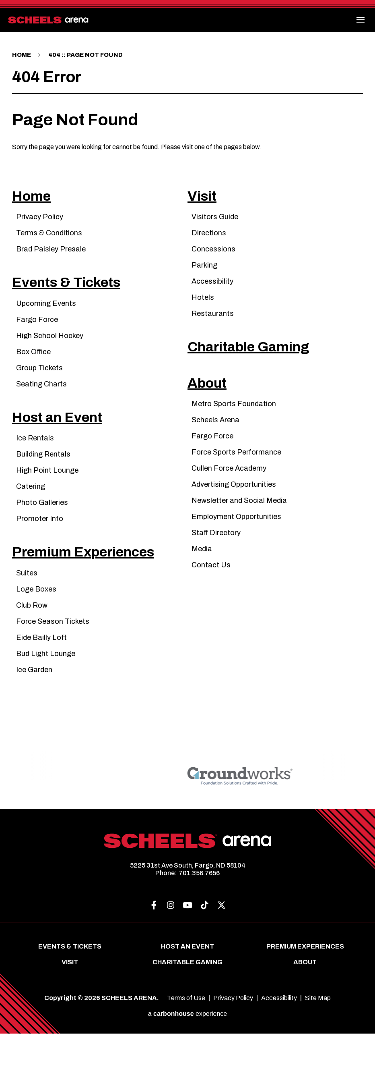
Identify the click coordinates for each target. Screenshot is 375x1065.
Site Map (318, 1029)
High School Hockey (49, 351)
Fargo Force (37, 335)
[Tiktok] (204, 937)
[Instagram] (170, 937)
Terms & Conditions (49, 241)
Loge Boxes (36, 621)
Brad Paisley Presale (51, 257)
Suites (26, 604)
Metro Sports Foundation (234, 428)
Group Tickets (39, 384)
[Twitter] (221, 937)
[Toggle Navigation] (361, 20)
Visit (205, 202)
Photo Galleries (42, 526)
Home (22, 54)
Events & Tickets (78, 296)
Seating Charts (41, 400)
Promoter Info (39, 542)
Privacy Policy (39, 225)
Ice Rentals (35, 462)
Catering (30, 510)
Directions (209, 241)
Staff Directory (216, 556)
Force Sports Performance (236, 476)
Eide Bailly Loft (41, 669)
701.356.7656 (199, 904)
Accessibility (212, 289)
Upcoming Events (46, 319)
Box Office (33, 367)
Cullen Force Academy (229, 492)
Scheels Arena (215, 444)
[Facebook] (153, 937)
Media (202, 573)
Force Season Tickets (52, 653)
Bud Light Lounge (45, 685)
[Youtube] (187, 937)
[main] (187, 387)
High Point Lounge (47, 494)
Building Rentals (43, 478)
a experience (187, 1045)
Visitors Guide (215, 225)
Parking (204, 273)
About (211, 405)
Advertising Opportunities (234, 508)
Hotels (203, 305)
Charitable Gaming (261, 361)
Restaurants (213, 322)
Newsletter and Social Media (239, 524)
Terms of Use (186, 1029)
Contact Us (211, 589)
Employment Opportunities (236, 540)
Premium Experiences (99, 582)
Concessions (213, 257)
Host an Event (67, 439)
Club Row (31, 637)
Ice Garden (34, 701)
